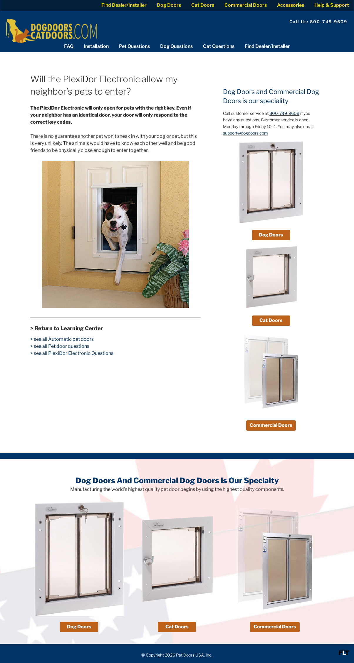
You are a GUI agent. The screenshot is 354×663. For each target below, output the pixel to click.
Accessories (290, 5)
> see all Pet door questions (59, 346)
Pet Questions (134, 46)
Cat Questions (218, 46)
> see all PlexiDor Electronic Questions (71, 353)
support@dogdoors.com (245, 132)
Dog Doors (169, 5)
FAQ (68, 46)
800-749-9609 (284, 113)
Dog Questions (176, 46)
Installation (96, 46)
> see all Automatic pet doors (62, 339)
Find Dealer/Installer (124, 5)
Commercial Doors (245, 5)
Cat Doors (202, 5)
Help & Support (331, 5)
